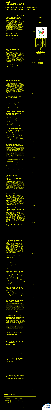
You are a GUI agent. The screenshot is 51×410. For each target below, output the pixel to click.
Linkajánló (27, 9)
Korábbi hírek (14, 7)
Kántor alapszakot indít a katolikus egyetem (14, 333)
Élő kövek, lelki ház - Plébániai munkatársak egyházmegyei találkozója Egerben (14, 177)
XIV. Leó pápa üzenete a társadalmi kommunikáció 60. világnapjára (15, 209)
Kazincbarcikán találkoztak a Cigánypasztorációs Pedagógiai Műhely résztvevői (15, 377)
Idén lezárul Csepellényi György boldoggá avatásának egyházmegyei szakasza (15, 317)
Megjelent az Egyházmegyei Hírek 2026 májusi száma (14, 272)
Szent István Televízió (32, 7)
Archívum (32, 9)
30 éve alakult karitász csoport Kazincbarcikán (13, 18)
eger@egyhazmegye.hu (11, 401)
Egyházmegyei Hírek (11, 9)
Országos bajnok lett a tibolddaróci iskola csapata (14, 144)
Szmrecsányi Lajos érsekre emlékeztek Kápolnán (14, 300)
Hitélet (40, 17)
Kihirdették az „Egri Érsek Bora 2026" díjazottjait (14, 96)
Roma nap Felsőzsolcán (13, 193)
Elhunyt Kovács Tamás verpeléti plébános (13, 34)
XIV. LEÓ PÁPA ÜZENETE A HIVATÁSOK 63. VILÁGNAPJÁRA (14, 343)
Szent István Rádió (22, 7)
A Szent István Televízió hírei (40, 63)
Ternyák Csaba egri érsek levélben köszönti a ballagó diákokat (14, 288)
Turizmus (40, 22)
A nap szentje (40, 57)
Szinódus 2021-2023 (20, 407)
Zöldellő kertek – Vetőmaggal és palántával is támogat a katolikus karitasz (15, 113)
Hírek (8, 7)
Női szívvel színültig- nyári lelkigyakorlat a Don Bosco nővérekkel (14, 360)
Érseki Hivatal (40, 25)
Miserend (40, 59)
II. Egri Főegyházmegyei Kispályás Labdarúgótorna (14, 129)
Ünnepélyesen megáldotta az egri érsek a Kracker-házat (15, 241)
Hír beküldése (20, 9)
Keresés (40, 14)
